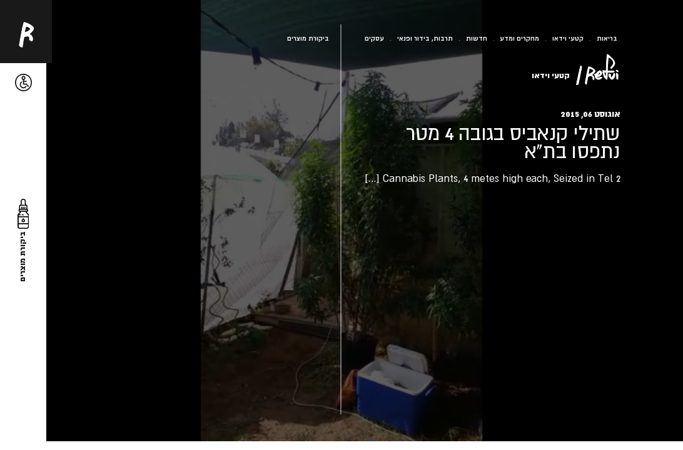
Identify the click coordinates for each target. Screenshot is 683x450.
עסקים (374, 38)
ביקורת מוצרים (308, 38)
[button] (24, 82)
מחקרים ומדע (519, 38)
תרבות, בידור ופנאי (425, 38)
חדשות (476, 38)
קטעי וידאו (568, 38)
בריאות (607, 38)
